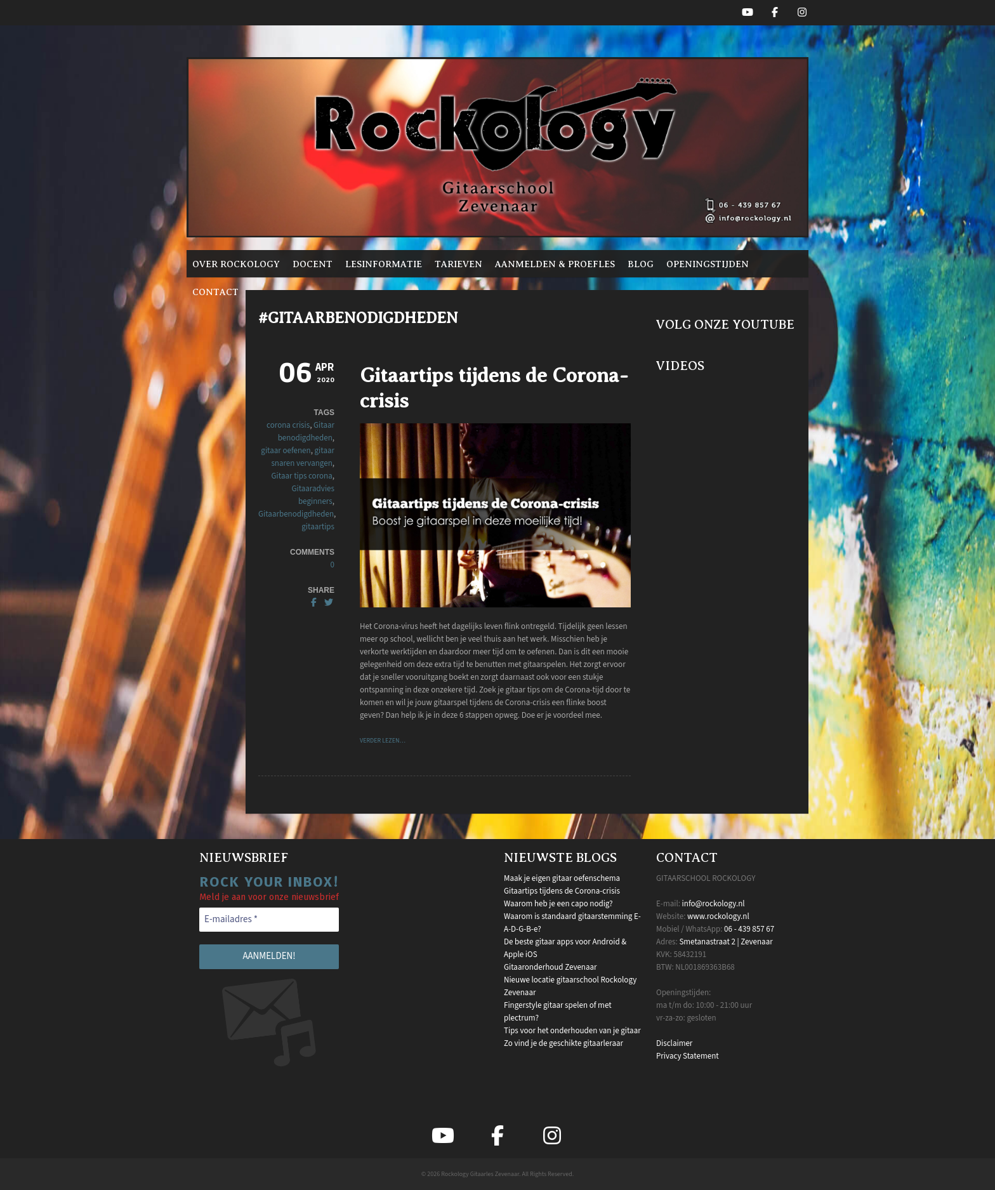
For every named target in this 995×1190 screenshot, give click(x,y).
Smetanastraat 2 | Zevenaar (725, 942)
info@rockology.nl (713, 903)
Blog (641, 264)
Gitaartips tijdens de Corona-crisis (562, 891)
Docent (313, 264)
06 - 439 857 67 (749, 929)
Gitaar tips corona (302, 476)
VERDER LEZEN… (382, 740)
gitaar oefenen (285, 450)
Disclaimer (674, 1043)
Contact (215, 292)
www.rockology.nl (718, 916)
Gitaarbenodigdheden (296, 514)
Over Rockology (236, 264)
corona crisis (288, 425)
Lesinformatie (383, 264)
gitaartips (317, 526)
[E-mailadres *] (269, 920)
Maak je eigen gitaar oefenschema (562, 878)
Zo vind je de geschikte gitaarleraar (563, 1043)
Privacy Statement (687, 1056)
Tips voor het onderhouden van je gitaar (572, 1030)
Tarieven (458, 264)
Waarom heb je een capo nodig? (558, 903)
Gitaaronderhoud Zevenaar (550, 967)
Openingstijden (707, 264)
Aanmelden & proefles (555, 264)
